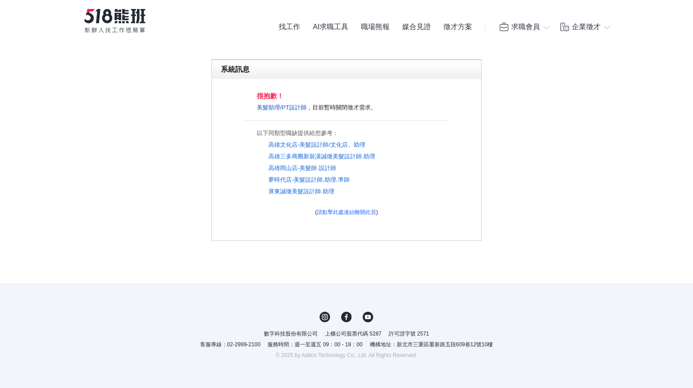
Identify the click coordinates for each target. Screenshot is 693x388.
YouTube (368, 317)
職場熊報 (375, 27)
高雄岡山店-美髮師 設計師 (302, 168)
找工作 (289, 27)
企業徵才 (580, 27)
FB (346, 317)
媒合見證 (416, 27)
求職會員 (519, 27)
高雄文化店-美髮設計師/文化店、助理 (316, 144)
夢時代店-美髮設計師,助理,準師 (309, 179)
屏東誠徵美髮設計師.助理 (301, 191)
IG (325, 317)
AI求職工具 (330, 27)
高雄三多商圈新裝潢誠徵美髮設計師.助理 (321, 156)
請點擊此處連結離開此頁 (346, 212)
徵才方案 (457, 27)
